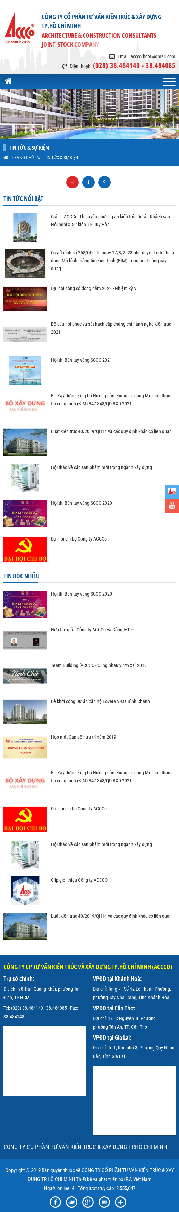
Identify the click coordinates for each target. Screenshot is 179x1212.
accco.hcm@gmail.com (153, 56)
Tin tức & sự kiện (61, 157)
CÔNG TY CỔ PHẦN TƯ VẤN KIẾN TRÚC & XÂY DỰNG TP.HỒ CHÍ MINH (85, 1146)
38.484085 (56, 1008)
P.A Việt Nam (138, 1179)
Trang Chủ (23, 157)
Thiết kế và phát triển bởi (100, 1179)
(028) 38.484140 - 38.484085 (134, 65)
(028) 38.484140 (27, 1008)
